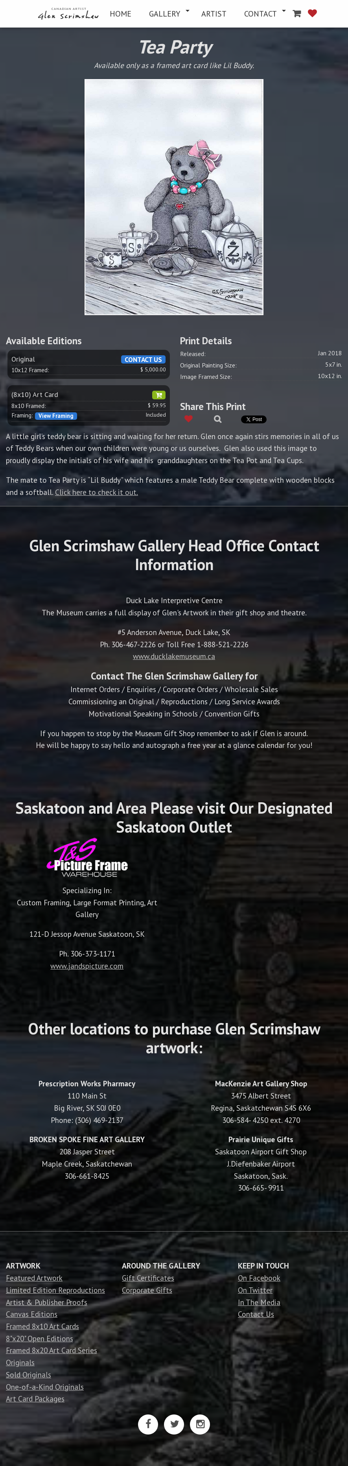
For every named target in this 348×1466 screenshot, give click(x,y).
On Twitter (255, 1290)
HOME (120, 14)
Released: (193, 354)
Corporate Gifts (147, 1290)
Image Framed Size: (206, 376)
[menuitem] (69, 14)
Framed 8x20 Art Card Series (51, 1350)
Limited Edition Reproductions (55, 1290)
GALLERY (164, 14)
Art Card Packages (35, 1398)
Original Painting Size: (208, 365)
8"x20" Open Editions (39, 1338)
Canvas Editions (31, 1314)
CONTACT (260, 14)
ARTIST (213, 14)
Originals (20, 1362)
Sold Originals (28, 1374)
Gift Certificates (148, 1278)
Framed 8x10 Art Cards (42, 1326)
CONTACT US (143, 359)
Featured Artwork (34, 1278)
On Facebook (259, 1278)
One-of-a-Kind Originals (45, 1387)
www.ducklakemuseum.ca (174, 656)
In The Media (259, 1302)
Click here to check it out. (96, 492)
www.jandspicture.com (86, 966)
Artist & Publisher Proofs (46, 1302)
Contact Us (256, 1314)
